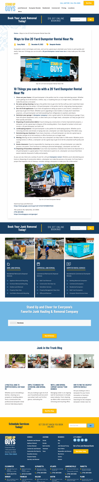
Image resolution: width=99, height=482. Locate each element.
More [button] (20, 11)
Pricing (64, 8)
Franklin (23, 463)
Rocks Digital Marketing (87, 478)
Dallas (67, 463)
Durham (7, 463)
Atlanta (53, 452)
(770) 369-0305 (18, 212)
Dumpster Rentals (55, 44)
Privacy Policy (8, 478)
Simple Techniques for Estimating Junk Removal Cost (36, 373)
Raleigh (38, 463)
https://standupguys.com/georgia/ (26, 214)
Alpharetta (39, 452)
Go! (91, 19)
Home (16, 33)
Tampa (22, 452)
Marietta (83, 452)
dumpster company (40, 115)
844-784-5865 (75, 3)
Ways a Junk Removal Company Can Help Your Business (59, 373)
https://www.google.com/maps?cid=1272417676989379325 (33, 206)
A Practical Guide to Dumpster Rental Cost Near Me (15, 373)
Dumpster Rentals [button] (35, 8)
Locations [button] (71, 8)
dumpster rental (56, 157)
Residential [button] (46, 8)
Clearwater (9, 452)
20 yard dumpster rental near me (54, 51)
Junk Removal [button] (22, 8)
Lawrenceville (70, 452)
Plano (82, 463)
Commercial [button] (56, 8)
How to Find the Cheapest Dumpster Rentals (83, 372)
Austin (52, 463)
